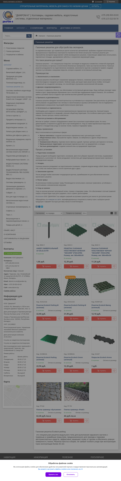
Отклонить (71, 474)
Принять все (53, 474)
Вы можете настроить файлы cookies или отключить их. (59, 469)
